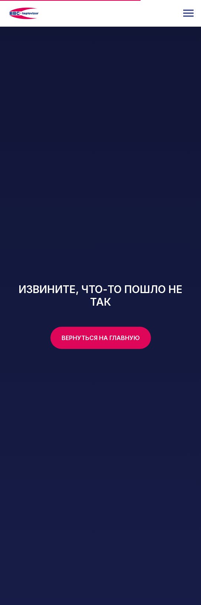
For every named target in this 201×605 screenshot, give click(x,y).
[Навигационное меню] (188, 13)
